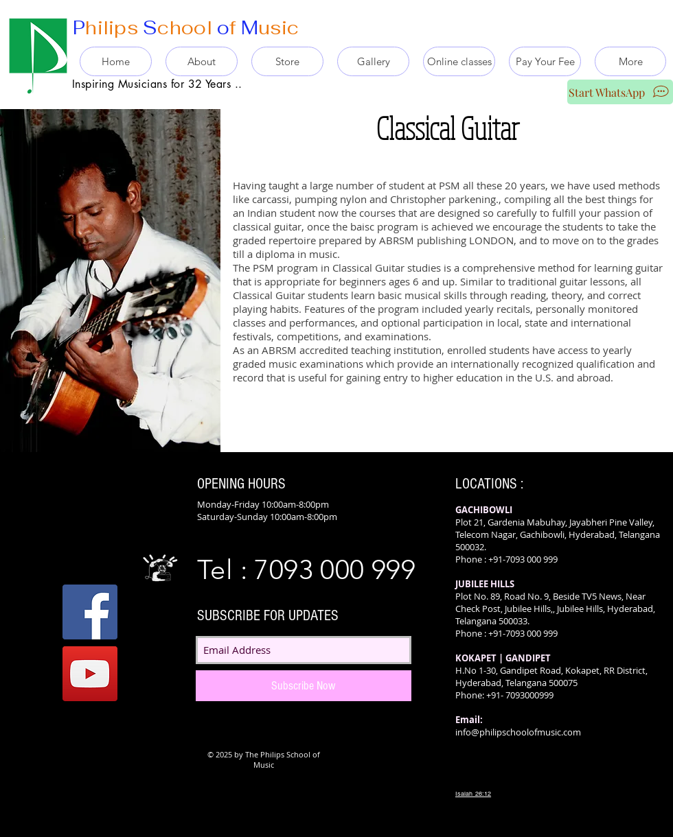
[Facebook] (89, 612)
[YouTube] (89, 673)
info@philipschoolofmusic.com (518, 732)
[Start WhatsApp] (620, 92)
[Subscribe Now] (303, 685)
